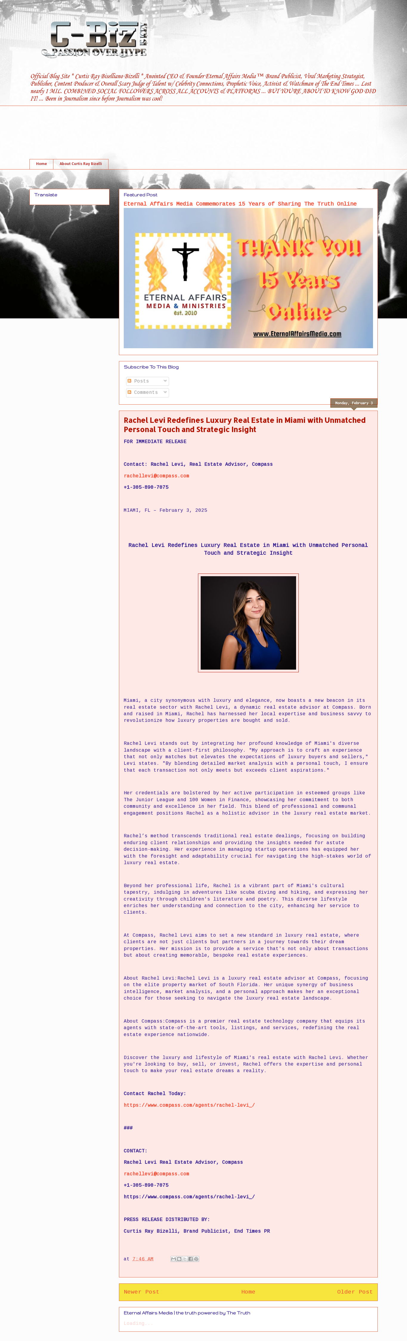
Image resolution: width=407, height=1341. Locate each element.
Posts (138, 381)
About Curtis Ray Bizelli (81, 164)
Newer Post (142, 1292)
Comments (143, 392)
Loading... (139, 1323)
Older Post (355, 1292)
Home (41, 164)
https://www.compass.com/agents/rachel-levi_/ (189, 1105)
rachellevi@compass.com (156, 476)
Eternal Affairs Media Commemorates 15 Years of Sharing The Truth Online (240, 204)
